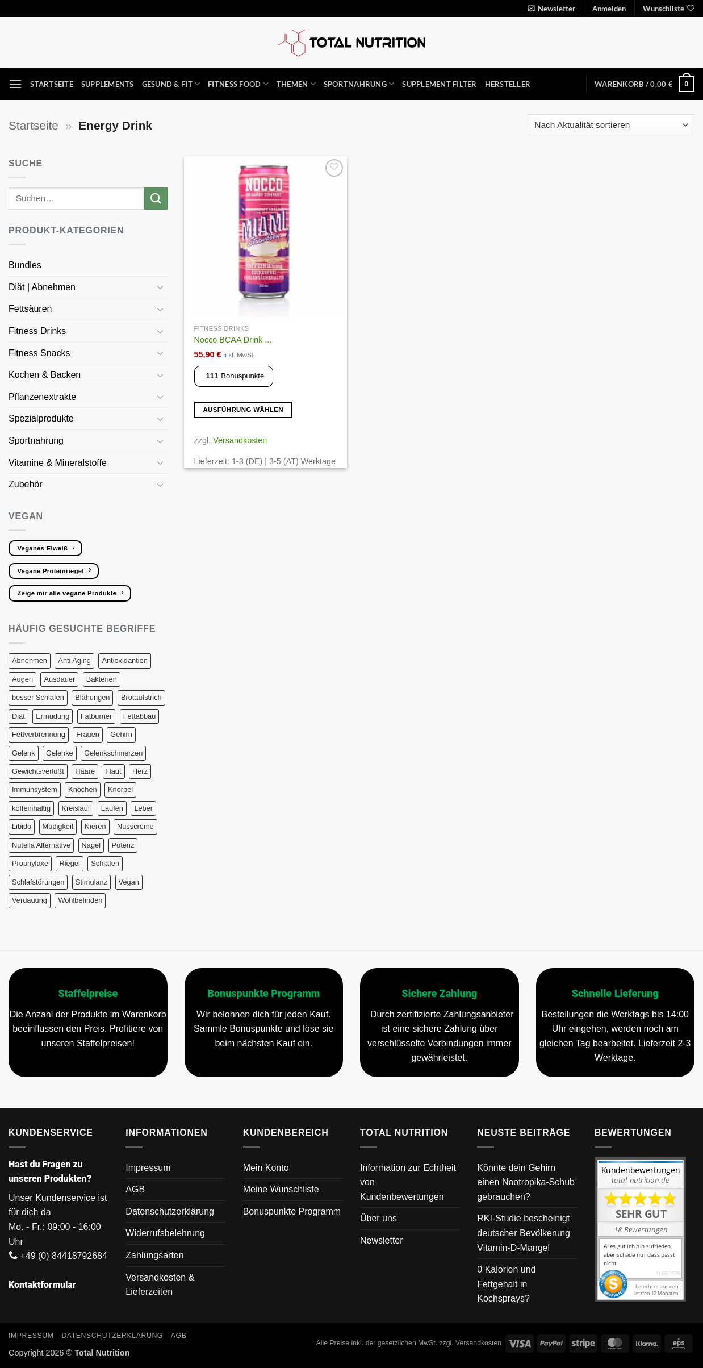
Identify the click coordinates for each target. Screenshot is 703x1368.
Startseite (51, 84)
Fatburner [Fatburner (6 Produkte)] (96, 716)
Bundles (25, 265)
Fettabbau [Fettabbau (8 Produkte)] (139, 716)
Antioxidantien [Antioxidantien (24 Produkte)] (124, 660)
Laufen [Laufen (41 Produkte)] (112, 808)
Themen (296, 83)
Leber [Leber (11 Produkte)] (143, 808)
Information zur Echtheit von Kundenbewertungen (408, 1182)
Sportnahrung (359, 83)
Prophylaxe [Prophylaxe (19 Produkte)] (30, 863)
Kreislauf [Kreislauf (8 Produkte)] (76, 808)
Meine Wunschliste (281, 1189)
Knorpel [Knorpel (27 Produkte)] (120, 789)
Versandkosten (240, 440)
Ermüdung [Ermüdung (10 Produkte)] (52, 716)
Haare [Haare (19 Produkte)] (85, 771)
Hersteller (508, 84)
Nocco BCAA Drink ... (233, 339)
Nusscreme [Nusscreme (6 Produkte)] (135, 826)
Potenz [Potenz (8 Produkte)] (123, 845)
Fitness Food (238, 83)
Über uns (378, 1218)
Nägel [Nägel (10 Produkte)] (91, 845)
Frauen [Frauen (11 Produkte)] (87, 734)
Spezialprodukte (42, 418)
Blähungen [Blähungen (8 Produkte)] (92, 697)
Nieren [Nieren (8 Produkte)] (95, 826)
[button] (551, 8)
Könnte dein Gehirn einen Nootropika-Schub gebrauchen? (526, 1182)
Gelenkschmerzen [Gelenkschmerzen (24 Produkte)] (113, 753)
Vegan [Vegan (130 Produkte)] (129, 882)
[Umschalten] (161, 287)
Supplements (107, 84)
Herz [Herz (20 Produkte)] (140, 771)
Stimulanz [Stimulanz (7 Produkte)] (91, 882)
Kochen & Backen (46, 374)
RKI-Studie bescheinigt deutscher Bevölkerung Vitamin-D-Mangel (523, 1232)
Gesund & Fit (171, 83)
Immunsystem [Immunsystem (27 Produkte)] (34, 789)
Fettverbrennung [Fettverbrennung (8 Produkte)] (38, 734)
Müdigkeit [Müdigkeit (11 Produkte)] (58, 826)
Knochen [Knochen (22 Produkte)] (82, 789)
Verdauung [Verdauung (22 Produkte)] (29, 900)
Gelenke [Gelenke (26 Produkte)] (59, 753)
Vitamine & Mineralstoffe (59, 463)
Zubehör (26, 484)
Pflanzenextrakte (44, 397)
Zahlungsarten (154, 1255)
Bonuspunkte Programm (292, 1211)
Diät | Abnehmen (43, 287)
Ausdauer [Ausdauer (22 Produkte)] (59, 679)
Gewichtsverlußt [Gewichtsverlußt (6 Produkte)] (38, 771)
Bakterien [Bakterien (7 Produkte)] (101, 679)
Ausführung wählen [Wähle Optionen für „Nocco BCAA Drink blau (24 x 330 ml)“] (243, 409)
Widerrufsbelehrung (165, 1233)
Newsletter (381, 1240)
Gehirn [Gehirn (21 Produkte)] (121, 734)
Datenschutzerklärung (169, 1211)
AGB (135, 1189)
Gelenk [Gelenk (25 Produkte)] (23, 753)
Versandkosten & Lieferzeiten (159, 1285)
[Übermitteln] (155, 198)
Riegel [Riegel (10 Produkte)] (69, 863)
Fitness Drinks (39, 331)
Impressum (147, 1168)
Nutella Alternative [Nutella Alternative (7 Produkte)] (41, 845)
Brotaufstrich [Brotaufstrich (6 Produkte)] (141, 697)
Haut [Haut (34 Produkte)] (114, 771)
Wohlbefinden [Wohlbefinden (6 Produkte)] (80, 900)
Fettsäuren (32, 309)
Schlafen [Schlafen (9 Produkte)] (105, 863)
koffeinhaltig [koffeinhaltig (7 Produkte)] (31, 808)
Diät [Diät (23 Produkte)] (18, 716)
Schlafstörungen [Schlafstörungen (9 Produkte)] (38, 882)
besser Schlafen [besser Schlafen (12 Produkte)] (38, 697)
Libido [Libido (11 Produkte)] (21, 826)
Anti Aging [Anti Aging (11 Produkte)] (74, 660)
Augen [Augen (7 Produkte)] (22, 679)
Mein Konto (266, 1168)
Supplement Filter (439, 84)
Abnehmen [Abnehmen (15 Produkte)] (29, 660)
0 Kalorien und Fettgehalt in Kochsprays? (506, 1284)
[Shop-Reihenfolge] (611, 125)
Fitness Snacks (41, 353)
